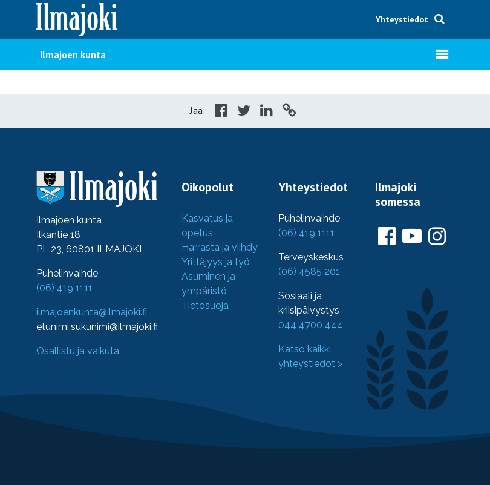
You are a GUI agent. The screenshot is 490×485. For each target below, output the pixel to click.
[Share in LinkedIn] (266, 112)
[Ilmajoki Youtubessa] (412, 237)
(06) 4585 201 (309, 271)
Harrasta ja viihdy (219, 247)
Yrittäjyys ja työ (215, 262)
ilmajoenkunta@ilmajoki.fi (91, 312)
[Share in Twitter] (243, 112)
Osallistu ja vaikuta (77, 351)
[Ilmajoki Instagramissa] (437, 237)
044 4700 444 (310, 325)
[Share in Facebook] (221, 112)
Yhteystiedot (402, 19)
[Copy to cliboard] (289, 112)
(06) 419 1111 (64, 288)
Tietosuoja (205, 305)
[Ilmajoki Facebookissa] (387, 237)
